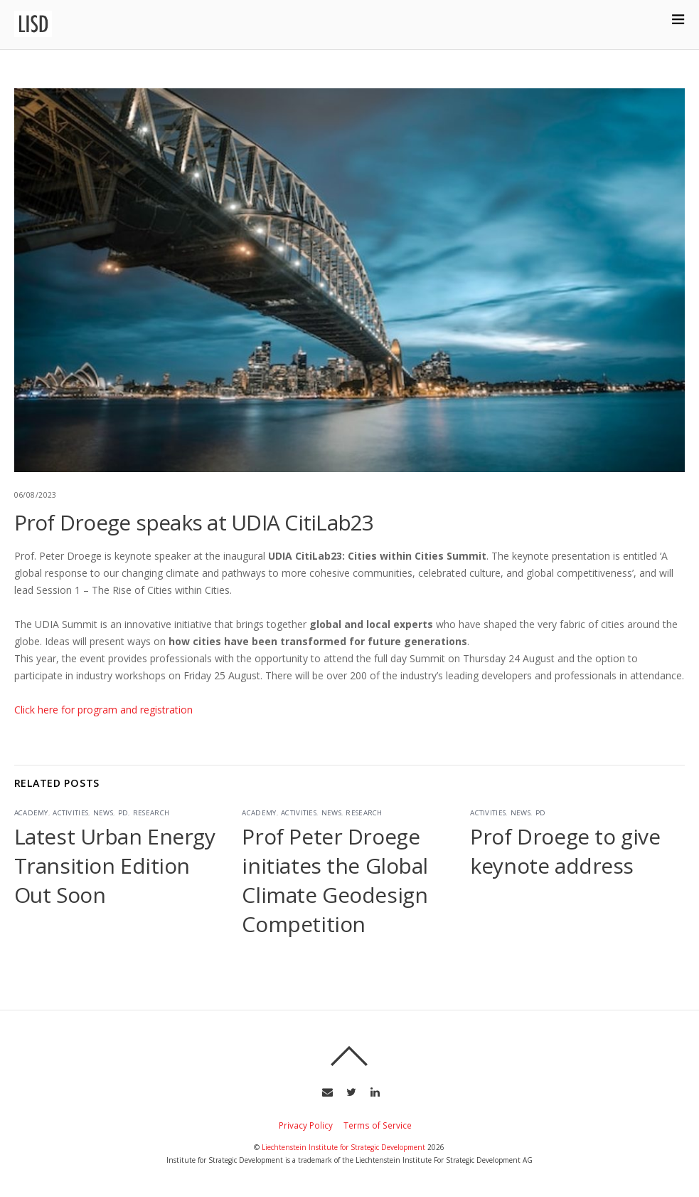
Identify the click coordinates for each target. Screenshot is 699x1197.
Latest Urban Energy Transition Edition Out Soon (114, 865)
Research (151, 812)
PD (123, 812)
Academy (31, 812)
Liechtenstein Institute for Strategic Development (343, 1147)
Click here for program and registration (103, 709)
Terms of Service (377, 1125)
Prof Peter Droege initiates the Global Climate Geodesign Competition (335, 880)
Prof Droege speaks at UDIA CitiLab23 (194, 522)
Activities (70, 812)
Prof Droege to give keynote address (565, 851)
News (103, 812)
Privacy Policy (306, 1125)
